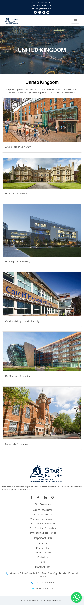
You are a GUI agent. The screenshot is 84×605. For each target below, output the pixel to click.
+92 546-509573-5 (42, 582)
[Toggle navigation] (75, 21)
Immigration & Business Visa (43, 533)
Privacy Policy (42, 548)
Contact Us (42, 557)
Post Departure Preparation (43, 528)
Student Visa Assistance (42, 514)
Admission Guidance (42, 510)
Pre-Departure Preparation (43, 523)
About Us (43, 543)
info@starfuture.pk (43, 588)
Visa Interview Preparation (42, 519)
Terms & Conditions (43, 552)
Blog (43, 561)
